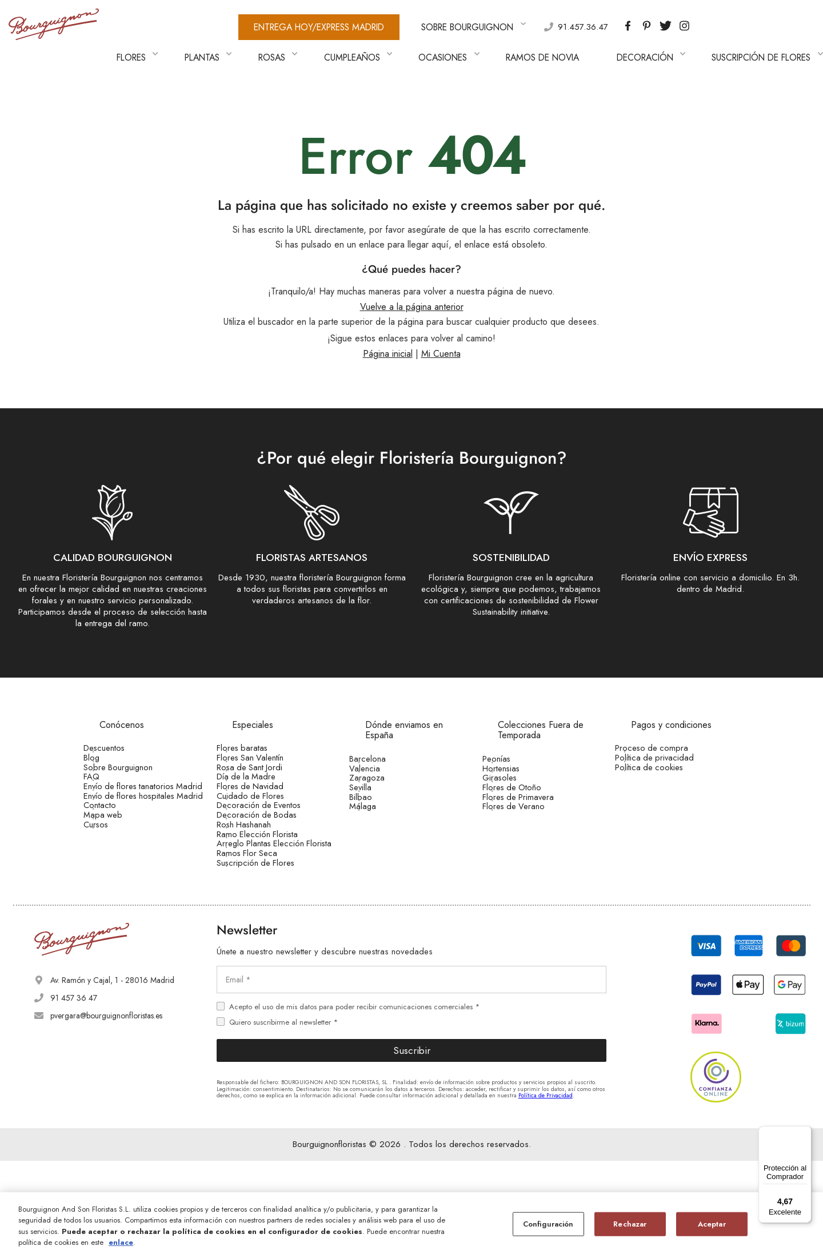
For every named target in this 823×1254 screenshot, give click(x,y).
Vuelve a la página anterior (412, 289)
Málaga (378, 829)
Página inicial (388, 336)
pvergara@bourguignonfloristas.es (106, 1108)
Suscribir (411, 1143)
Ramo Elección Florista (271, 889)
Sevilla (376, 793)
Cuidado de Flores (265, 817)
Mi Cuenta (441, 336)
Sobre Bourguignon (133, 764)
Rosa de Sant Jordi (264, 764)
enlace (121, 1242)
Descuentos (119, 729)
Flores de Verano (528, 829)
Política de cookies (663, 764)
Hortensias (517, 757)
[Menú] (805, 1133)
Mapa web (118, 872)
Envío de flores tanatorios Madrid (142, 804)
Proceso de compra (665, 729)
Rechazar (629, 1224)
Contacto (116, 853)
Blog (108, 747)
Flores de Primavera (533, 811)
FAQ (108, 782)
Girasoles (515, 775)
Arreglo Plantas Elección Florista (274, 911)
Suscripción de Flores (269, 951)
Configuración (548, 1224)
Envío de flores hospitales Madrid (142, 831)
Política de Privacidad (545, 1188)
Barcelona (383, 740)
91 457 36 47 (73, 1090)
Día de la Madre (261, 782)
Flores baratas (256, 729)
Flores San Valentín (265, 747)
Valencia (380, 757)
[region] (411, 1223)
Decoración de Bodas (270, 853)
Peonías (512, 740)
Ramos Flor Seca (262, 933)
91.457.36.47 (519, 23)
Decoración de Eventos (272, 835)
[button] (785, 43)
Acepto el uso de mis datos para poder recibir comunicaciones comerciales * (354, 1099)
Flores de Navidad (264, 800)
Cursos (112, 889)
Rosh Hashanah (259, 871)
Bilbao (376, 811)
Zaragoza (382, 775)
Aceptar (712, 1224)
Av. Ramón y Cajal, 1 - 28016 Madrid (112, 1072)
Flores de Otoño (527, 793)
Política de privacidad (668, 747)
